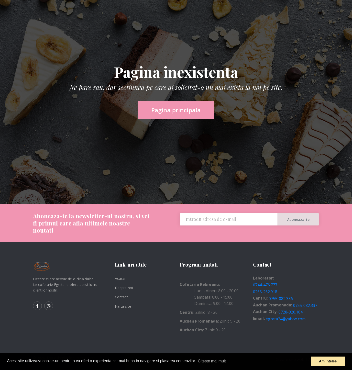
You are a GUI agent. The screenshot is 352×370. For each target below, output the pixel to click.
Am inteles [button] (328, 361)
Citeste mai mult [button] (212, 361)
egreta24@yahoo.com (286, 319)
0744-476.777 (265, 285)
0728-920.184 (290, 312)
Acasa (120, 278)
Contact (121, 297)
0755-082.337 (305, 305)
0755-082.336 (281, 298)
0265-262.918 (265, 291)
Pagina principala (176, 110)
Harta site (123, 306)
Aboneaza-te (298, 219)
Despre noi (124, 287)
